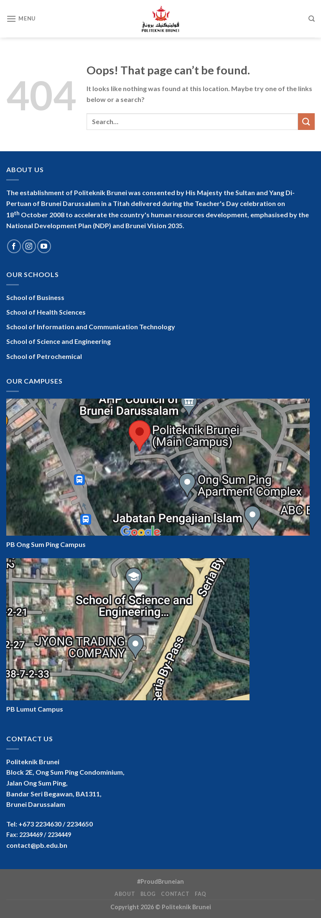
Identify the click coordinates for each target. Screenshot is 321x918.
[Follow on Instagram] (29, 246)
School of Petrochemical (44, 356)
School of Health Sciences (46, 312)
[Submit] (306, 121)
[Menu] (21, 18)
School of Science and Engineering (58, 341)
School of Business (35, 297)
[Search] (311, 19)
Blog (148, 894)
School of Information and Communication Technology (90, 327)
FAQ (200, 894)
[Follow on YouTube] (44, 246)
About (125, 894)
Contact (175, 894)
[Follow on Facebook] (14, 246)
